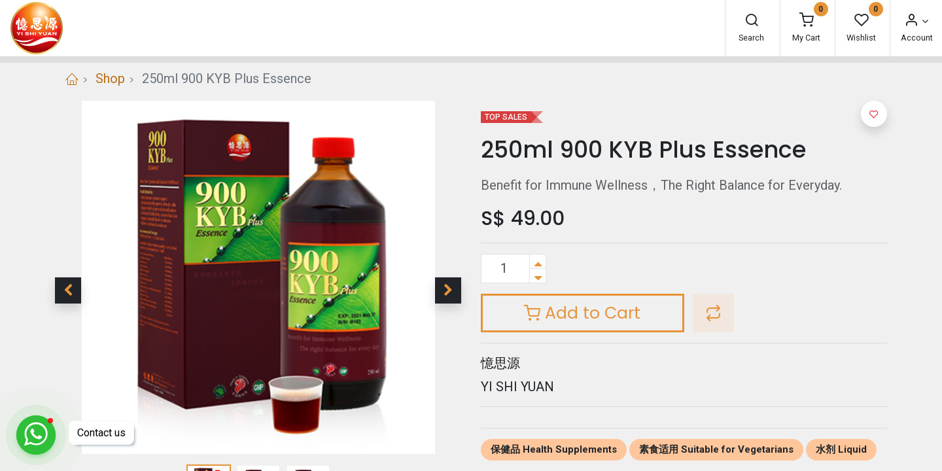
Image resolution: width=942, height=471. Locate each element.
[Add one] (538, 261)
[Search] (751, 21)
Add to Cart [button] (582, 313)
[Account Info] (916, 21)
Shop (110, 78)
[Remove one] (538, 276)
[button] (68, 290)
